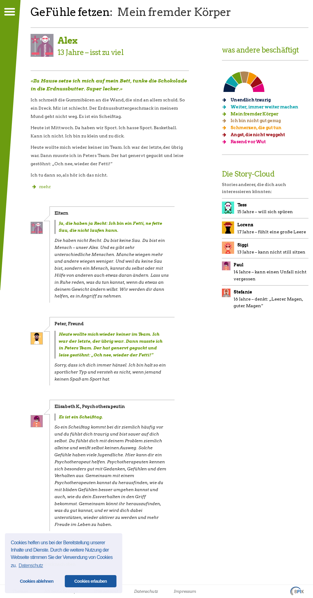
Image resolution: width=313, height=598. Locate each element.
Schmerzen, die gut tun (253, 127)
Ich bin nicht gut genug (253, 120)
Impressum (185, 591)
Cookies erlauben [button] (90, 581)
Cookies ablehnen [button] (36, 581)
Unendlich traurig (248, 99)
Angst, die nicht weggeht (255, 134)
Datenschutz (146, 591)
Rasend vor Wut (246, 141)
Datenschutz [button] (31, 565)
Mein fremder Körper (252, 113)
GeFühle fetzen (70, 12)
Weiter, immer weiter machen (262, 106)
